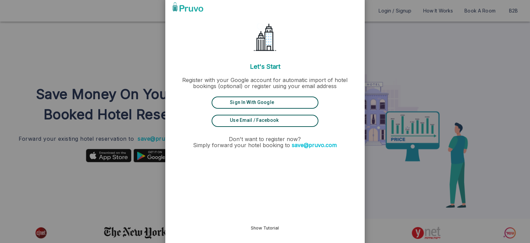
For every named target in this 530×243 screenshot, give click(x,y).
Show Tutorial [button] (265, 228)
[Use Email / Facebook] (265, 120)
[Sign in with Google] (265, 103)
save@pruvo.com (314, 145)
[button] (334, 7)
